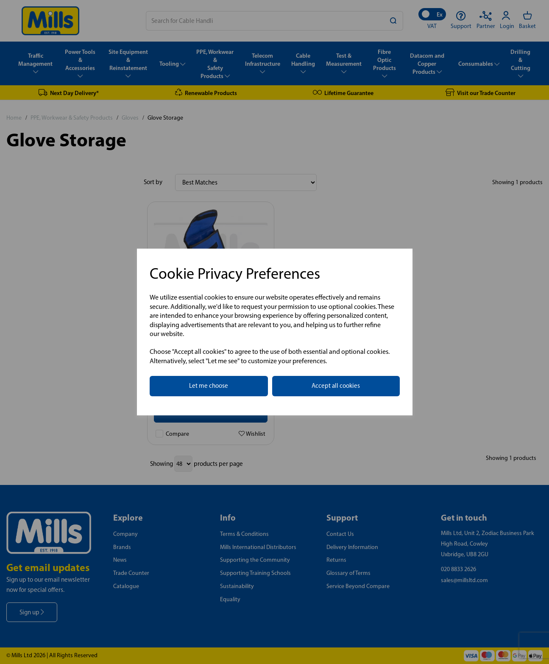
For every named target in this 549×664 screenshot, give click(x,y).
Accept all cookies (336, 385)
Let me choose (208, 385)
